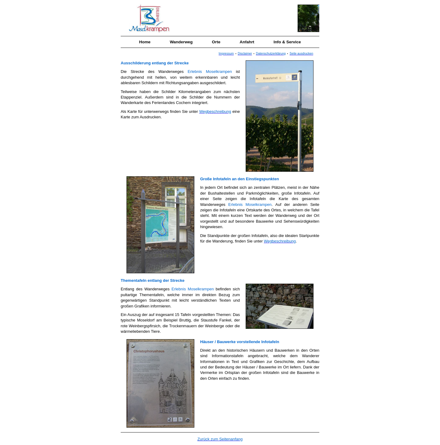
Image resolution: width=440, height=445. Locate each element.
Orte (216, 42)
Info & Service (287, 42)
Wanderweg (181, 42)
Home (144, 42)
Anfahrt (247, 42)
